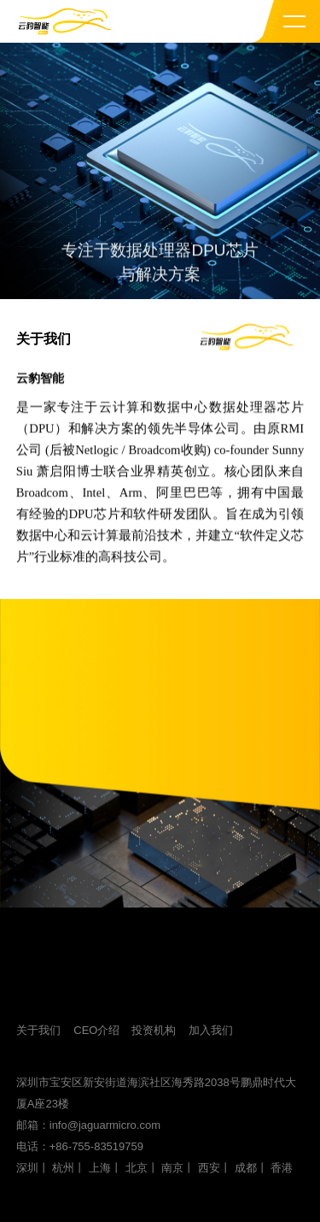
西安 (209, 1167)
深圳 (27, 1167)
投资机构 (153, 1030)
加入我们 (211, 1030)
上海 (100, 1167)
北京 (136, 1167)
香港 (282, 1167)
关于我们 (38, 1030)
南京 (172, 1167)
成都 (246, 1167)
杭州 (63, 1167)
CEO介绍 (96, 1030)
